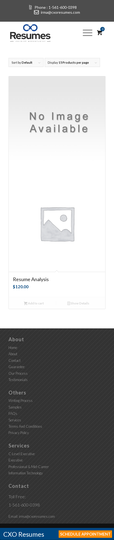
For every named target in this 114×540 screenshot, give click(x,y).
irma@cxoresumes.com (60, 12)
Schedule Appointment (85, 534)
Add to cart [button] (34, 303)
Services (14, 420)
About (12, 354)
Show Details (78, 303)
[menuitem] (89, 32)
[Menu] (87, 32)
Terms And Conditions (25, 426)
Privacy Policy (18, 432)
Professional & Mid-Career (28, 467)
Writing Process (20, 400)
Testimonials (18, 379)
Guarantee (16, 367)
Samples (15, 407)
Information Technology (25, 473)
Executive (15, 460)
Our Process (18, 373)
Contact (14, 360)
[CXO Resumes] (47, 32)
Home (12, 347)
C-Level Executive (21, 454)
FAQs (12, 413)
